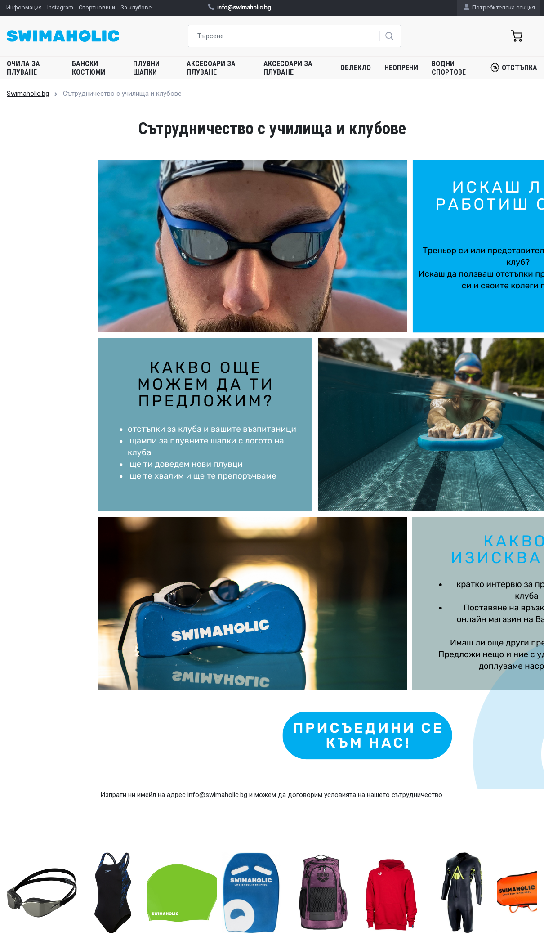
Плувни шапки (146, 67)
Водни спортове (449, 67)
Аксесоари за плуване (211, 67)
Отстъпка (513, 67)
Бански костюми (88, 67)
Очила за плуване (23, 67)
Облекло (355, 67)
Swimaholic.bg (28, 94)
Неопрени (401, 67)
